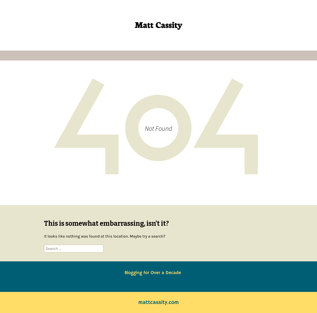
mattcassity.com (158, 302)
